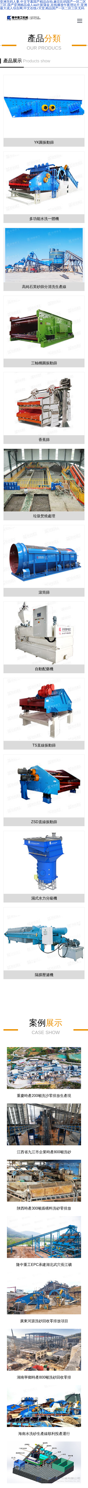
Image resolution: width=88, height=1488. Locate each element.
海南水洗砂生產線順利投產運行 (44, 1434)
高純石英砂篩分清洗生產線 (44, 287)
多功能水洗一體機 (44, 219)
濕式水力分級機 (44, 898)
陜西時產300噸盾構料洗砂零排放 (44, 1208)
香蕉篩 (44, 440)
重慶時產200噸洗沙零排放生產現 (44, 1096)
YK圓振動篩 (44, 142)
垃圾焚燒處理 (44, 516)
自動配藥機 (44, 669)
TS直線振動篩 (43, 745)
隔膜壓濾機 (44, 975)
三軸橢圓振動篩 (44, 363)
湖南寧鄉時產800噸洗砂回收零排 (44, 1377)
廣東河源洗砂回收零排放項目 (44, 1321)
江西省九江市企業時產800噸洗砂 (44, 1152)
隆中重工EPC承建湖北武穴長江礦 (44, 1265)
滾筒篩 (44, 592)
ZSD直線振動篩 (44, 822)
